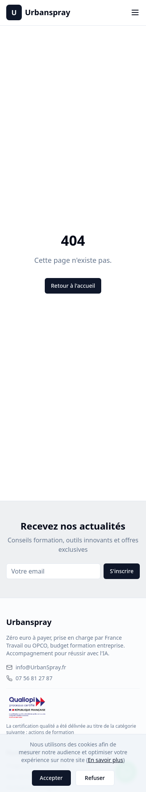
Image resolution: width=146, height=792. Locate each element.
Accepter (51, 777)
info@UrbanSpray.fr (36, 667)
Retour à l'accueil (73, 285)
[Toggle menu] (135, 12)
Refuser (95, 777)
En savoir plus (105, 760)
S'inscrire (122, 571)
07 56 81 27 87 (29, 678)
